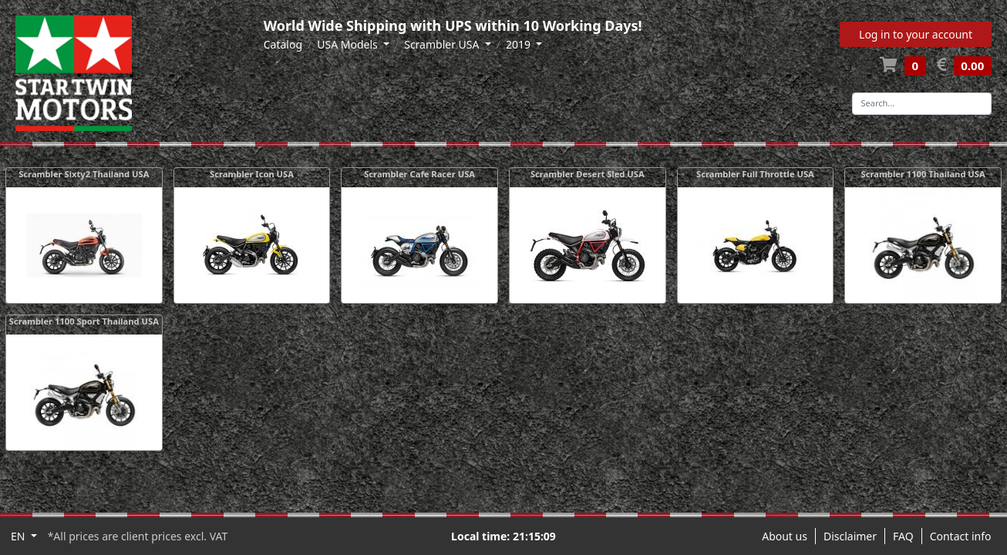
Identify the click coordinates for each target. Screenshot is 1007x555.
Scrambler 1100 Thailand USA (922, 174)
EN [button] (19, 536)
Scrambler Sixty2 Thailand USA (84, 174)
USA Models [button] (348, 44)
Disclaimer (850, 536)
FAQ (903, 536)
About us (784, 536)
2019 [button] (520, 44)
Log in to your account (915, 34)
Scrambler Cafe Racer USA (419, 174)
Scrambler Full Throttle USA (755, 174)
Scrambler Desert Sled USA (587, 174)
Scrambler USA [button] (443, 44)
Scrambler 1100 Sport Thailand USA (84, 321)
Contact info (961, 536)
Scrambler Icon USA (252, 174)
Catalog (283, 44)
